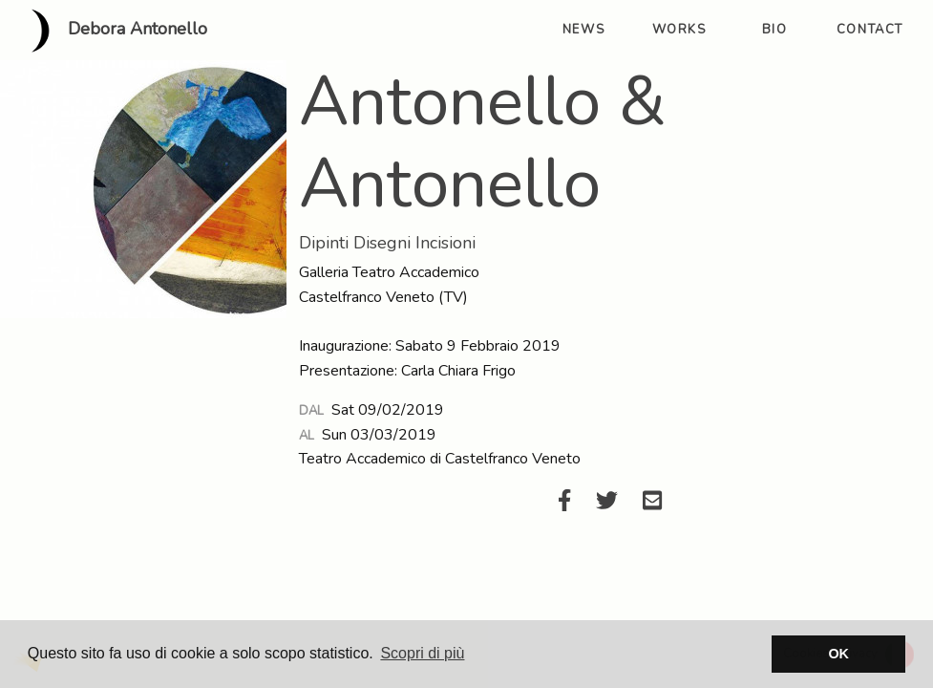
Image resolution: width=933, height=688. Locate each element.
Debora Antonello (111, 30)
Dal (311, 410)
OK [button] (838, 653)
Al (306, 435)
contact (870, 29)
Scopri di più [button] (422, 653)
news (583, 29)
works (679, 29)
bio (775, 29)
